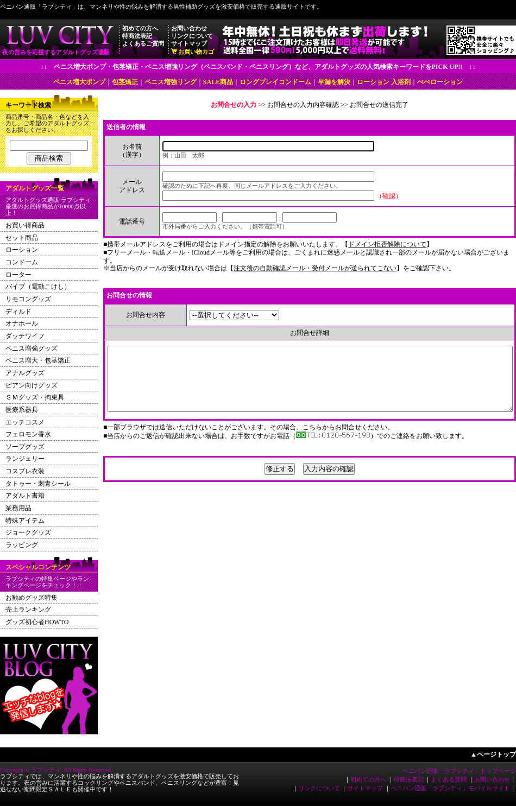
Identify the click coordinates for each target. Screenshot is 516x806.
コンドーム (21, 262)
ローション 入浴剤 (384, 82)
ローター (18, 274)
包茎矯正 (125, 82)
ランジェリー (25, 458)
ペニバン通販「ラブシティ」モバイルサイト (450, 788)
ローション (21, 249)
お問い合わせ (189, 28)
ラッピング (21, 545)
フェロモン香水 (28, 434)
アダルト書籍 (25, 495)
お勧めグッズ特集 (31, 597)
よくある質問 (449, 780)
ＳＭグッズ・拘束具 (34, 397)
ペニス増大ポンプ (79, 82)
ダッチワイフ (25, 336)
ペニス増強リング (170, 82)
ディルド (18, 311)
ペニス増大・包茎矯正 (38, 360)
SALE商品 (218, 82)
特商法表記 (137, 36)
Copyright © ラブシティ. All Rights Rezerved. (56, 770)
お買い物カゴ (196, 52)
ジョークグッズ (28, 532)
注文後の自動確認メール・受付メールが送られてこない (315, 268)
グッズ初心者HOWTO (36, 622)
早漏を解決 (334, 82)
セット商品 (21, 238)
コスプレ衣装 (25, 471)
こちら (312, 440)
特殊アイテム (25, 520)
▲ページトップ (493, 754)
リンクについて (192, 36)
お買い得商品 (25, 225)
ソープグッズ (25, 446)
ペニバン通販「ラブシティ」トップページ (459, 771)
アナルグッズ (25, 373)
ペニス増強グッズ (31, 348)
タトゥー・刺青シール (38, 483)
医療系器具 (21, 410)
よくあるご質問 (143, 44)
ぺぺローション (440, 82)
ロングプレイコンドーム (275, 82)
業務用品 (18, 508)
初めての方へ (140, 28)
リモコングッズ (28, 299)
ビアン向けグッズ (31, 385)
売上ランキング (28, 609)
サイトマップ (189, 44)
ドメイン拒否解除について (387, 244)
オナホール (21, 323)
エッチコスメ (25, 422)
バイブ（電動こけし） (38, 286)
